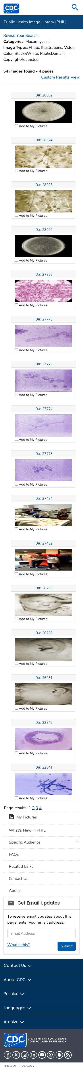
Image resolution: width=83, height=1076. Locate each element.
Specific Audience (25, 842)
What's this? (18, 944)
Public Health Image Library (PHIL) (35, 22)
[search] (75, 8)
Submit (66, 946)
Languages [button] (18, 1008)
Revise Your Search (20, 35)
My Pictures (23, 817)
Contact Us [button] (18, 965)
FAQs (14, 854)
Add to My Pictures (32, 126)
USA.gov (28, 1066)
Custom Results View (60, 77)
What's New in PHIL (27, 830)
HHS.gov (10, 1066)
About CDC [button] (18, 979)
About (14, 890)
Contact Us (18, 878)
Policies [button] (14, 993)
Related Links (21, 866)
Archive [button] (14, 1022)
